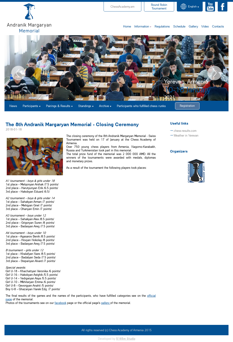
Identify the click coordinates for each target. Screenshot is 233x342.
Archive (104, 106)
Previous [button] (18, 73)
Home (127, 26)
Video (205, 26)
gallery (105, 303)
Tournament (159, 6)
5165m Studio (125, 338)
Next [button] (214, 73)
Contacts (218, 26)
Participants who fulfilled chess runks (141, 106)
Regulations (162, 26)
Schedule (179, 26)
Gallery (193, 26)
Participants (30, 106)
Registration (187, 105)
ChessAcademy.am (122, 6)
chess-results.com (185, 130)
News (13, 106)
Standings (84, 106)
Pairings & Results (58, 106)
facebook (60, 303)
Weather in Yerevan (186, 135)
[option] (116, 68)
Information (141, 26)
